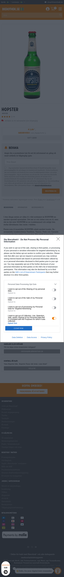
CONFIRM (18, 328)
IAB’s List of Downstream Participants (30, 272)
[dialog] (32, 288)
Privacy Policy (46, 337)
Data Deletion (17, 337)
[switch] (54, 290)
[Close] (59, 239)
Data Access (32, 337)
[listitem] (32, 284)
